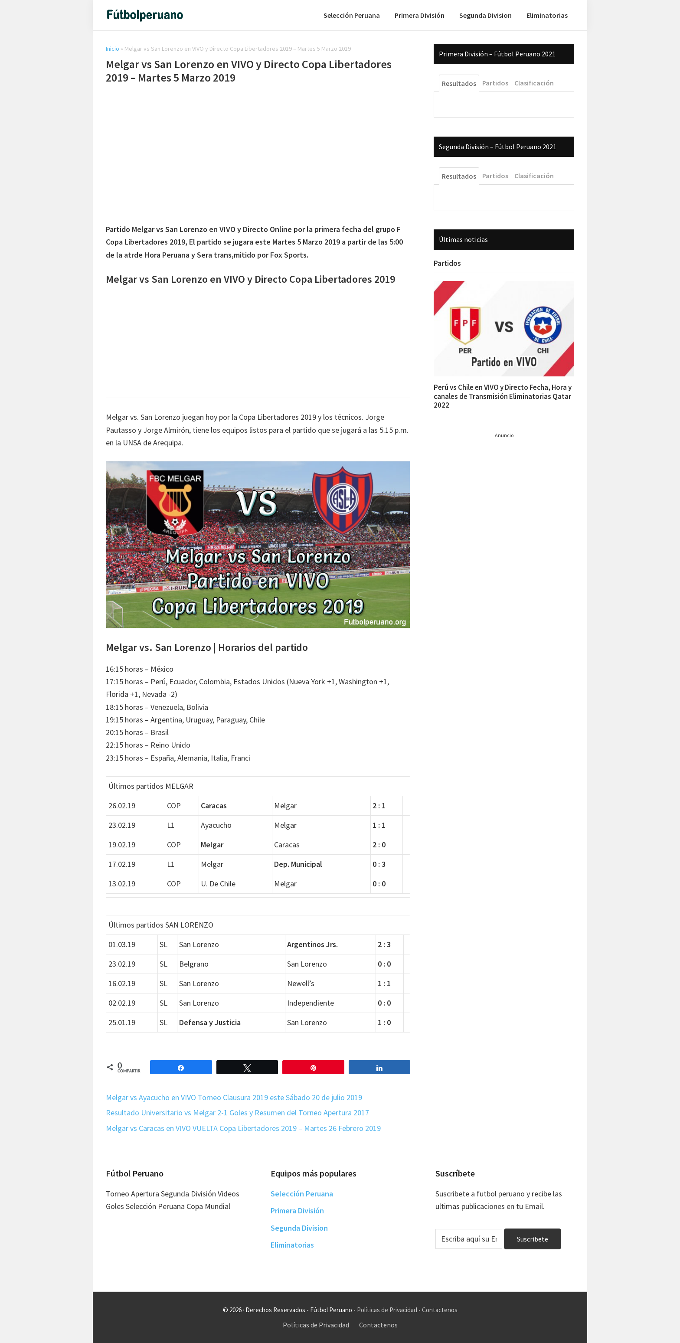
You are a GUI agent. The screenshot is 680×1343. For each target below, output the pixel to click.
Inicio (112, 48)
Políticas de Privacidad (387, 1310)
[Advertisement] (258, 155)
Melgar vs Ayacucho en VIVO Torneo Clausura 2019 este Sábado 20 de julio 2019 (234, 1097)
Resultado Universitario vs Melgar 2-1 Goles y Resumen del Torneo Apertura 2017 (237, 1113)
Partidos (447, 263)
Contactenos (440, 1310)
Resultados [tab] (459, 83)
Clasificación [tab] (534, 82)
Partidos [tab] (495, 82)
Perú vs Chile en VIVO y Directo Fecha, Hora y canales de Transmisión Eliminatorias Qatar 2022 (503, 396)
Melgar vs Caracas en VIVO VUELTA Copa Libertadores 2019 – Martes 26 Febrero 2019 (243, 1128)
